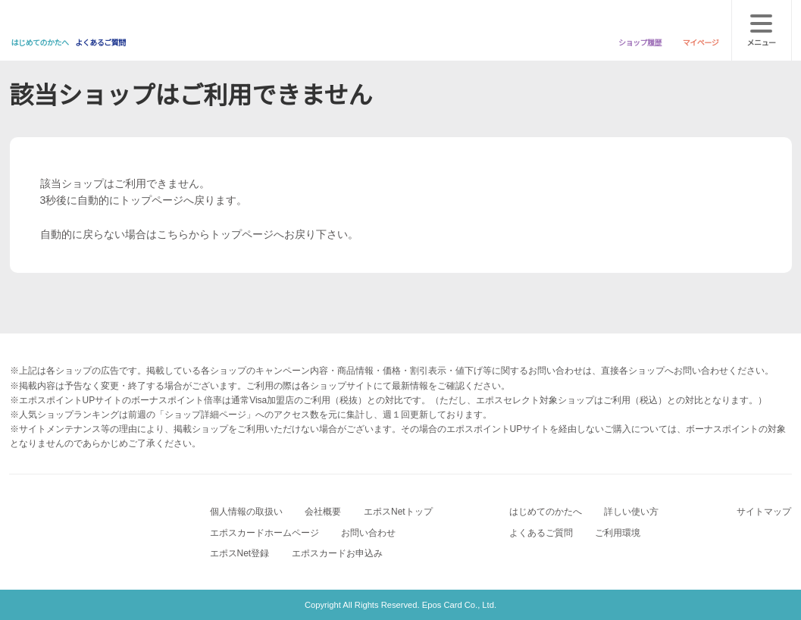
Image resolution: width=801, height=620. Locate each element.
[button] (378, 413)
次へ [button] (400, 360)
